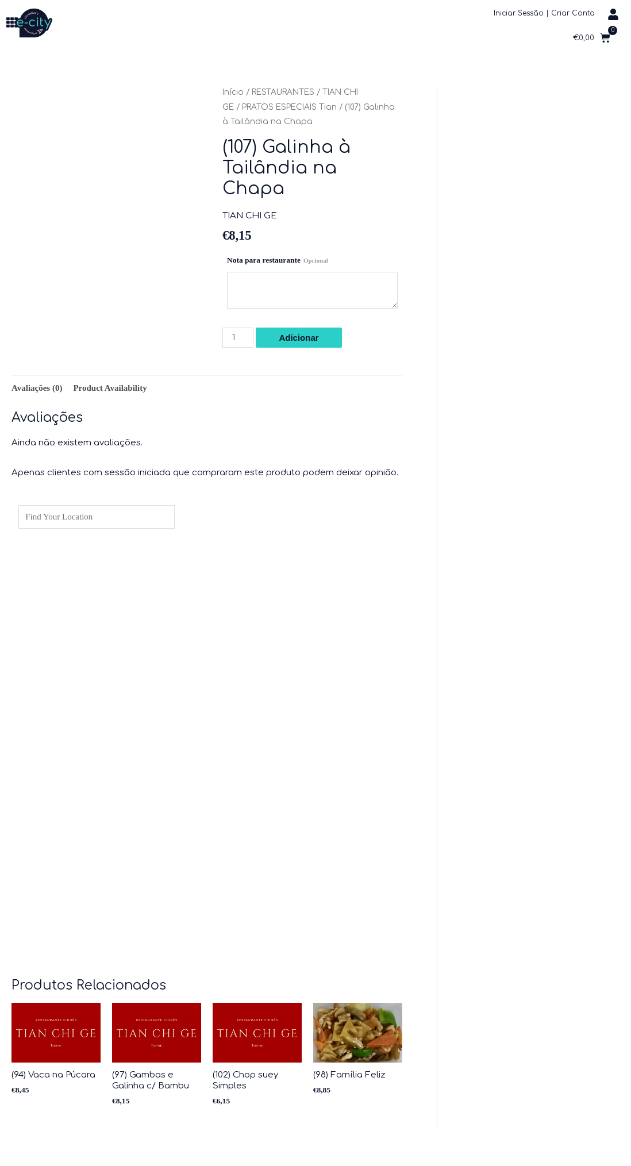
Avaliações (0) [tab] (36, 387)
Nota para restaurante (277, 260)
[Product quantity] (237, 338)
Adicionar (298, 338)
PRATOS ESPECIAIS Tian (289, 107)
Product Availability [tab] (110, 387)
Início (233, 92)
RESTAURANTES (283, 92)
